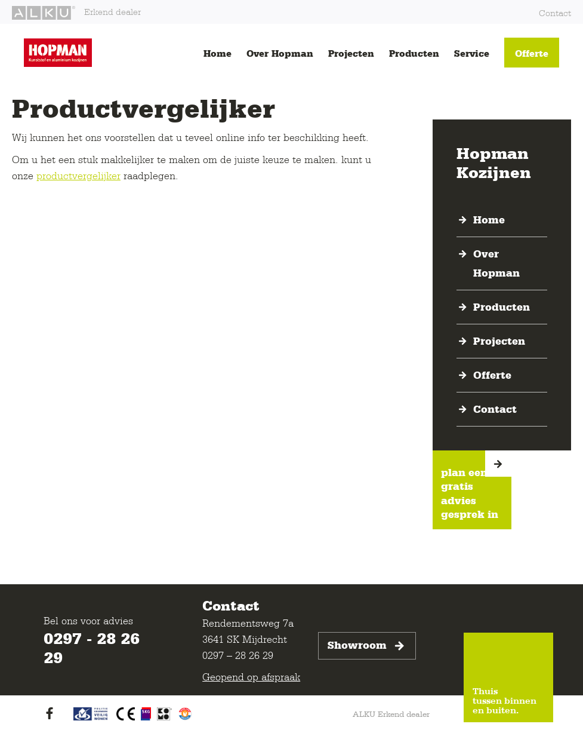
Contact (555, 13)
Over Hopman (279, 53)
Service (471, 53)
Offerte (531, 53)
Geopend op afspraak (251, 676)
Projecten (351, 53)
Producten (414, 53)
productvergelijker (78, 175)
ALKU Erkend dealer (391, 714)
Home (217, 53)
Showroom (367, 646)
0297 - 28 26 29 (92, 647)
